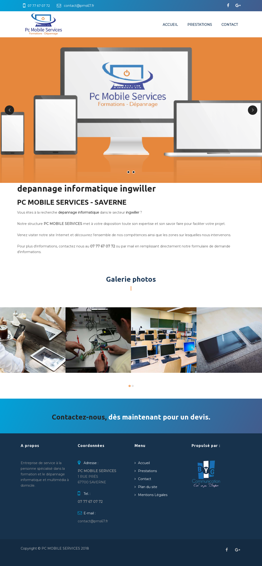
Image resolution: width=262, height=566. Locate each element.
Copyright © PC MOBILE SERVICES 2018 (55, 548)
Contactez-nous (78, 417)
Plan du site (147, 487)
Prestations (199, 25)
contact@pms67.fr (79, 6)
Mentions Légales (152, 495)
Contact (229, 25)
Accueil (170, 25)
